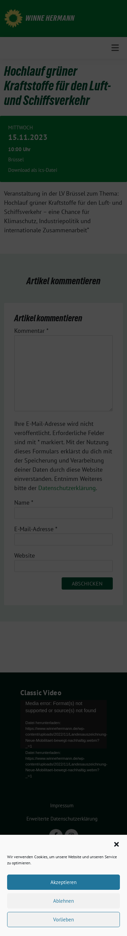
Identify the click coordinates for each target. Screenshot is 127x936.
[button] (116, 843)
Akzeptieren (63, 882)
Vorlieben (63, 919)
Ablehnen (63, 901)
